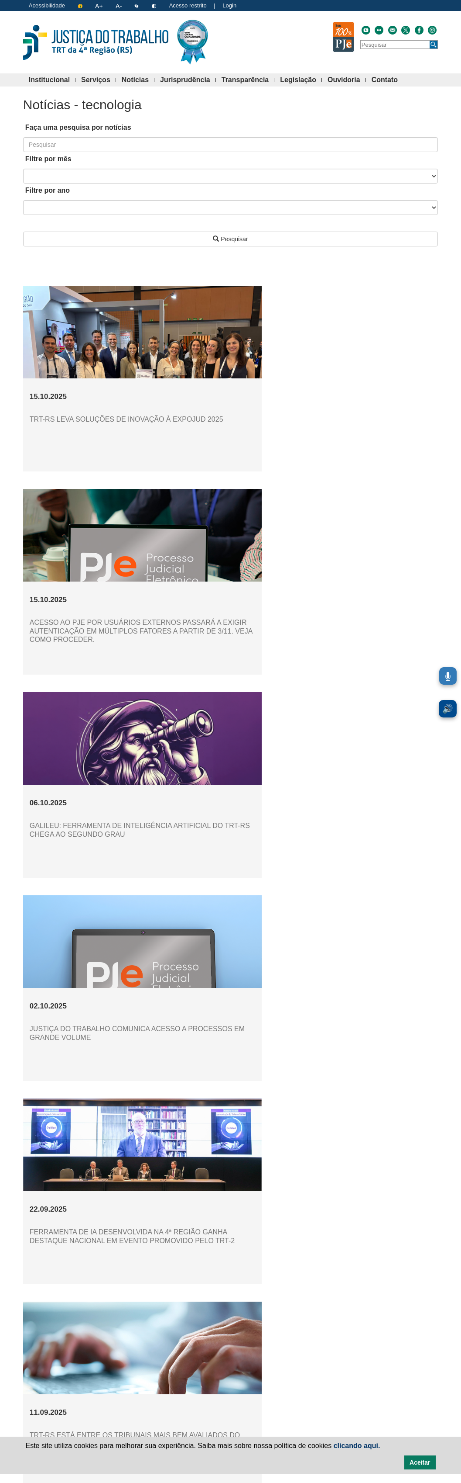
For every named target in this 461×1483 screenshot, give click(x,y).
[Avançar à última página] (314, 1330)
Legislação (301, 80)
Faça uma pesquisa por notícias (78, 127)
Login (229, 5)
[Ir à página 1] (174, 1330)
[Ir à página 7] (247, 1330)
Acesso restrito (188, 5)
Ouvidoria (347, 80)
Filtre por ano (47, 190)
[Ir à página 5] (223, 1330)
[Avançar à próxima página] (299, 1330)
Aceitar (420, 1462)
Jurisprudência (188, 80)
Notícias (138, 80)
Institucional (52, 80)
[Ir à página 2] (187, 1330)
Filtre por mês (48, 159)
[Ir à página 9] (271, 1330)
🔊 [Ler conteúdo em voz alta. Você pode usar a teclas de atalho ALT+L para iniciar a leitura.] (447, 709)
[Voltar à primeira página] (147, 1330)
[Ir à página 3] (199, 1330)
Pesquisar (230, 239)
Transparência (248, 80)
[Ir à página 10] (284, 1330)
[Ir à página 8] (259, 1330)
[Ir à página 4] (211, 1330)
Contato (387, 80)
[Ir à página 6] (235, 1330)
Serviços (98, 80)
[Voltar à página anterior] (161, 1330)
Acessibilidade (47, 5)
